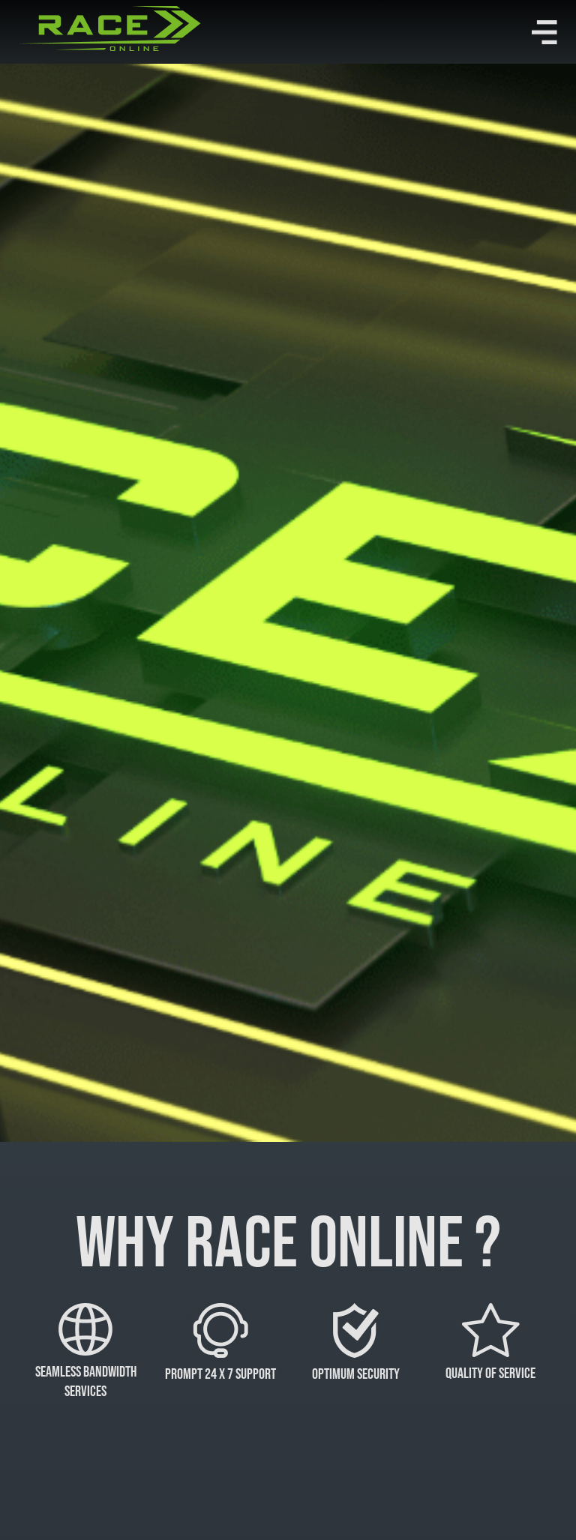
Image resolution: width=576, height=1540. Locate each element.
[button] (544, 32)
